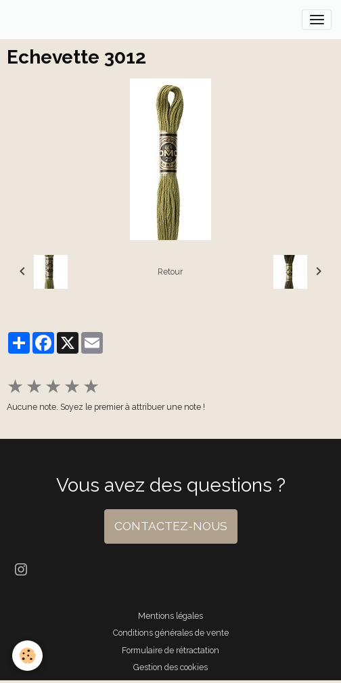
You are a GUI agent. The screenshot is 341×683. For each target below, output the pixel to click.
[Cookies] (27, 655)
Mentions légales (170, 616)
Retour (170, 271)
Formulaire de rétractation (170, 650)
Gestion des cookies (170, 667)
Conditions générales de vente (171, 633)
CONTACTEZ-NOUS (170, 526)
